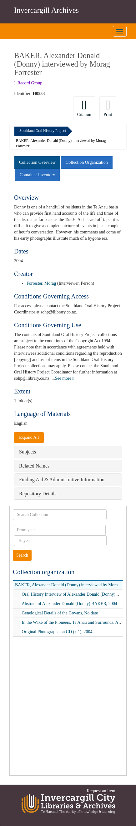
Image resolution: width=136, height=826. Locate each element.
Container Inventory (37, 175)
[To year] (60, 540)
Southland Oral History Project (42, 130)
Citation (84, 107)
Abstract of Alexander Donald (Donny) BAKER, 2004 (69, 603)
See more (64, 378)
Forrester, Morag (41, 283)
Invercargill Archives (46, 10)
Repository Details (38, 493)
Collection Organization (87, 162)
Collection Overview (37, 162)
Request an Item (101, 790)
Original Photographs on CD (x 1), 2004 (57, 631)
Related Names (34, 465)
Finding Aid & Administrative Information (61, 479)
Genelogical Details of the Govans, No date (60, 613)
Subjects (27, 451)
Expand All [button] (29, 437)
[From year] (59, 530)
